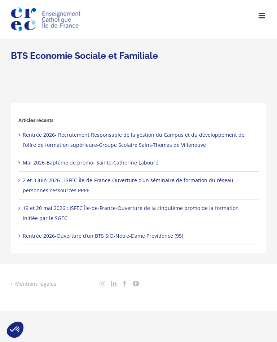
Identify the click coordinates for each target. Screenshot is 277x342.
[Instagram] (102, 283)
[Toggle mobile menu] (262, 15)
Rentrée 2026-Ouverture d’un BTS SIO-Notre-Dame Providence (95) (103, 235)
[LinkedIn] (113, 283)
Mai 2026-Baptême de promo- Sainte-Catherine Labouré (90, 162)
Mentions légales (35, 283)
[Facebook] (125, 283)
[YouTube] (136, 283)
